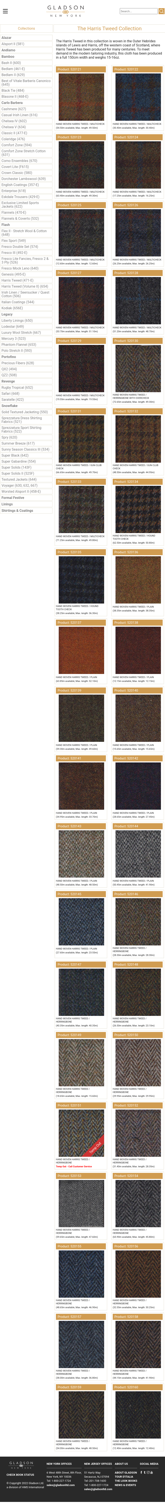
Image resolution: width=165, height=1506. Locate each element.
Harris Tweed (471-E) (17, 280)
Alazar (6, 38)
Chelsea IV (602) (14, 121)
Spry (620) (9, 437)
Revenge (8, 381)
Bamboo (8, 57)
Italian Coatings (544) (18, 302)
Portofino (9, 357)
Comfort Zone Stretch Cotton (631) (24, 153)
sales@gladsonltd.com (61, 1485)
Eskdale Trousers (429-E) (20, 197)
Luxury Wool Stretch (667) (21, 333)
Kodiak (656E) (12, 308)
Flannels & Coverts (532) (20, 218)
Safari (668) (11, 394)
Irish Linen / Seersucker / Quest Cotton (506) (25, 294)
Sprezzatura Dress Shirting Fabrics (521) (22, 420)
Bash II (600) (11, 63)
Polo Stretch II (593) (17, 351)
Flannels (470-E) (14, 212)
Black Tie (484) (13, 90)
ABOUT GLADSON (126, 1472)
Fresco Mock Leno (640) (20, 268)
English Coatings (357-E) (20, 185)
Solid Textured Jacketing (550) (25, 412)
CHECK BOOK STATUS (20, 1474)
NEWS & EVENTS (125, 1485)
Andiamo (8, 50)
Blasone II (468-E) (15, 97)
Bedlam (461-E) (13, 69)
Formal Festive (13, 498)
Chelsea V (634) (14, 127)
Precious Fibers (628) (18, 363)
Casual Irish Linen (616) (20, 115)
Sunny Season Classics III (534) (25, 449)
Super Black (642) (15, 455)
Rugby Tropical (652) (17, 388)
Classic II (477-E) (14, 133)
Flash (6, 225)
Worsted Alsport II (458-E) (21, 491)
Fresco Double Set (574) (20, 247)
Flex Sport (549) (14, 241)
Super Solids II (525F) (18, 473)
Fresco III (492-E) (14, 253)
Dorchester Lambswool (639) (24, 179)
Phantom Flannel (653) (19, 345)
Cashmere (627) (14, 109)
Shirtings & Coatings (17, 511)
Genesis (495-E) (14, 274)
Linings (7, 504)
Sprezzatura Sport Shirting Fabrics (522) (21, 429)
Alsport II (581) (13, 44)
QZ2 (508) (9, 375)
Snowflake (10, 406)
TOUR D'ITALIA (124, 1476)
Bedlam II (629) (13, 75)
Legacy (7, 314)
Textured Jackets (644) (19, 479)
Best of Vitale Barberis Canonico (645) (26, 83)
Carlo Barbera (12, 103)
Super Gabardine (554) (19, 461)
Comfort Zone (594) (17, 145)
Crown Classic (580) (17, 173)
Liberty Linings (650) (17, 321)
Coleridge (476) (13, 139)
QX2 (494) (9, 369)
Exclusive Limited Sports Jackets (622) (20, 205)
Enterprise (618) (14, 191)
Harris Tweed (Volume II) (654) (25, 286)
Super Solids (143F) (17, 467)
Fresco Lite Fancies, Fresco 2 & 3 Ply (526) (25, 260)
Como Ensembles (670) (19, 161)
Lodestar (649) (13, 327)
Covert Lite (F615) (15, 167)
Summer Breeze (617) (18, 443)
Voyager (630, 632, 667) (20, 485)
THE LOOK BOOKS (126, 1480)
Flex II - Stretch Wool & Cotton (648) (24, 233)
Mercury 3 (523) (14, 339)
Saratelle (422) (13, 400)
